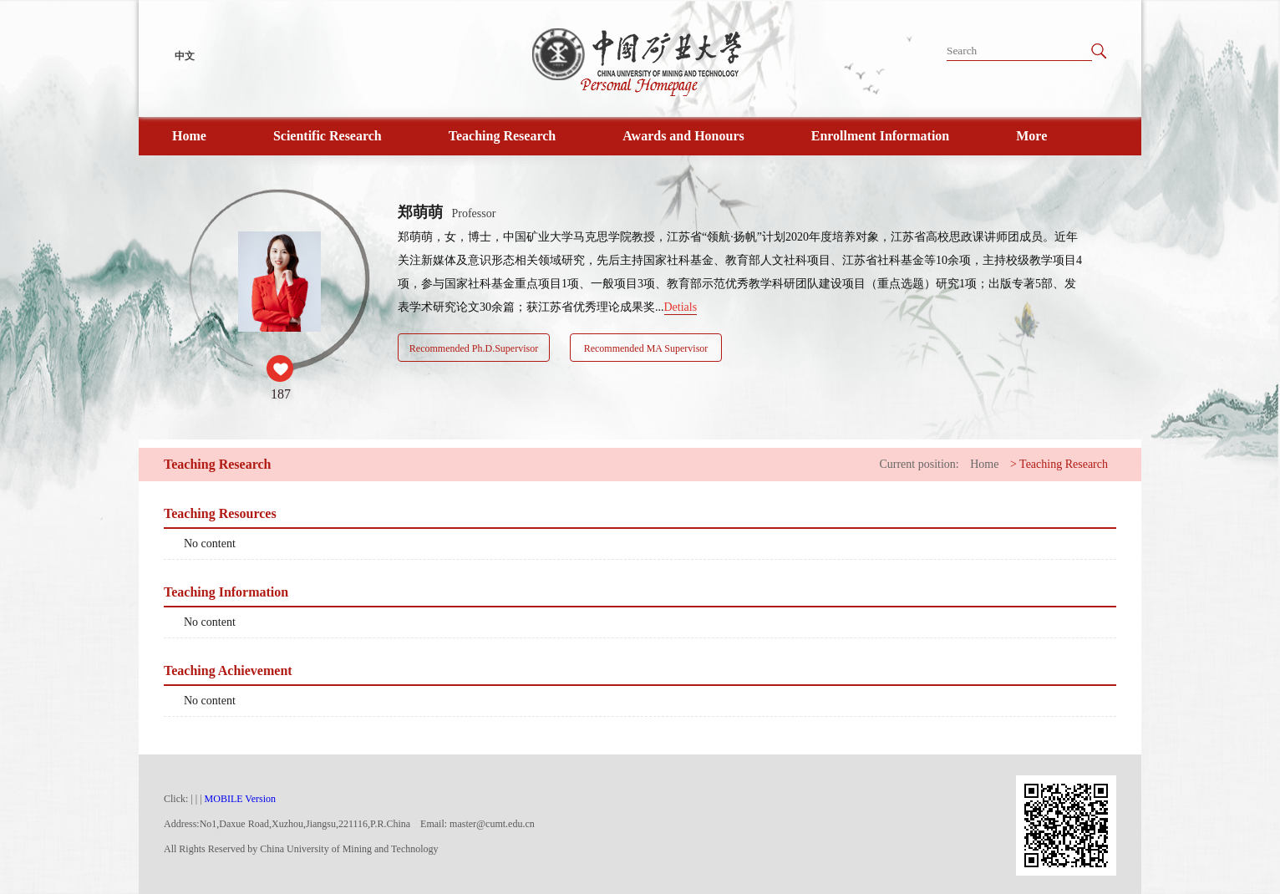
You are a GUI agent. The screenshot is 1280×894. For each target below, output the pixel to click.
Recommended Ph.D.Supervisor (473, 348)
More (1031, 136)
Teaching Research (502, 136)
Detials (681, 307)
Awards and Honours (683, 136)
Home (189, 136)
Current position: (918, 464)
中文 (185, 56)
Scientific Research (327, 136)
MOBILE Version (240, 799)
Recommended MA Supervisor (646, 348)
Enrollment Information (880, 136)
